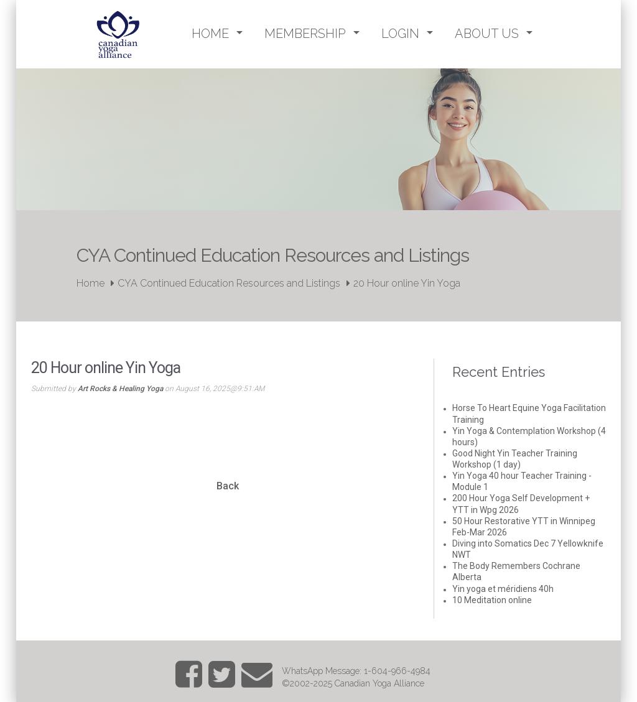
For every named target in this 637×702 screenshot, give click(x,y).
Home (91, 283)
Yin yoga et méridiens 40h (503, 589)
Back (227, 486)
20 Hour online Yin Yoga (406, 283)
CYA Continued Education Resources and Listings (229, 283)
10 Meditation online (492, 600)
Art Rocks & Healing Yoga (120, 388)
